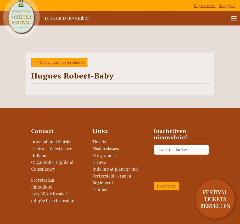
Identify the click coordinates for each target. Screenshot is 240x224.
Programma (104, 155)
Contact (100, 189)
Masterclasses (105, 148)
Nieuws (99, 162)
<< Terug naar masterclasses (59, 62)
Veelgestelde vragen (111, 176)
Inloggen (227, 5)
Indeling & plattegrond (115, 169)
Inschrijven (166, 186)
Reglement (102, 182)
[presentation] (184, 167)
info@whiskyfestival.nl (52, 200)
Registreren (204, 5)
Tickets (99, 141)
